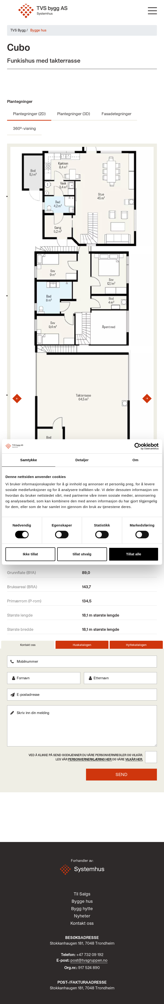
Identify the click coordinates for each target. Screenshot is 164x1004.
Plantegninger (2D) (29, 113)
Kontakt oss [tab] (27, 644)
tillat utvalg (82, 554)
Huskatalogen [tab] (82, 644)
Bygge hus (82, 901)
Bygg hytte (82, 908)
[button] (152, 11)
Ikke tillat (30, 554)
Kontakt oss (82, 923)
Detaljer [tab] (82, 460)
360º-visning (24, 128)
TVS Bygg (18, 30)
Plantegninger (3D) (73, 113)
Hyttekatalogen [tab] (136, 644)
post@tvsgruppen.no (89, 960)
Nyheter (82, 915)
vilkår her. (134, 759)
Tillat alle (133, 554)
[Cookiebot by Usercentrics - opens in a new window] (138, 446)
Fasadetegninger (116, 113)
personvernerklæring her (90, 759)
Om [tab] (135, 460)
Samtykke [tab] (28, 460)
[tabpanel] (82, 718)
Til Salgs (82, 893)
